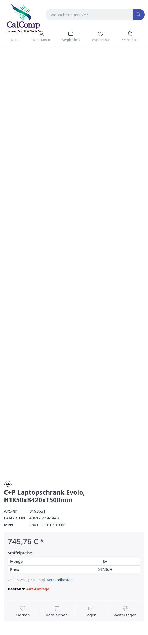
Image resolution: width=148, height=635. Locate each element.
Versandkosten (60, 579)
